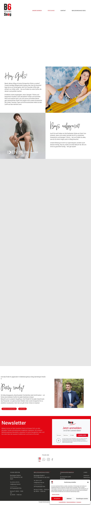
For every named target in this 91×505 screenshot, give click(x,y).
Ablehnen (69, 498)
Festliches (51, 10)
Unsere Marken (37, 10)
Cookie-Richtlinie (62, 502)
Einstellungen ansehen (82, 498)
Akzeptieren (57, 498)
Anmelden (82, 435)
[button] (88, 482)
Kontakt (63, 10)
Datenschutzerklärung (71, 502)
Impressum (78, 502)
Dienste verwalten (55, 494)
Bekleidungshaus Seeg (79, 10)
